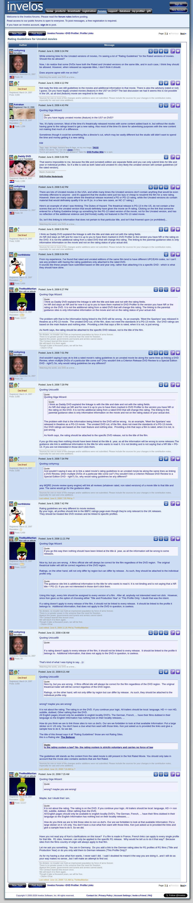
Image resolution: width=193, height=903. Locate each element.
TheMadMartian (27, 288)
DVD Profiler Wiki (95, 152)
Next (183, 33)
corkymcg (19, 50)
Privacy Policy (106, 895)
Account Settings (122, 895)
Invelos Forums (55, 33)
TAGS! (96, 147)
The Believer (68, 737)
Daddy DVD (24, 156)
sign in (44, 24)
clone (70, 150)
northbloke (24, 254)
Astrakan (19, 104)
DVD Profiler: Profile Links (79, 33)
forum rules (65, 16)
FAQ (150, 895)
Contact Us (91, 895)
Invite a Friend (139, 895)
